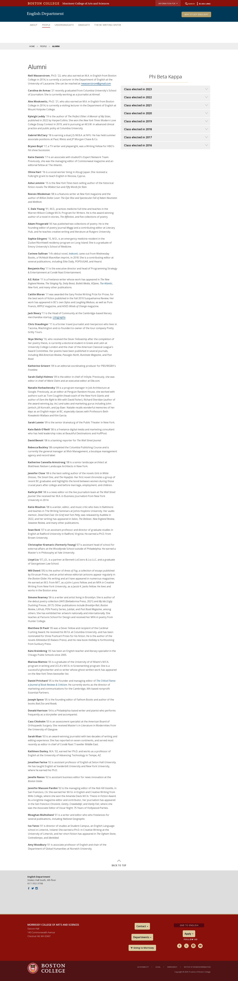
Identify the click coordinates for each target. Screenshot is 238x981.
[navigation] (119, 25)
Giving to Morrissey (142, 947)
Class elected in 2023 (138, 89)
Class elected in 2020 (138, 113)
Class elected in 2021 (138, 105)
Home (32, 46)
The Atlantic (106, 283)
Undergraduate (64, 24)
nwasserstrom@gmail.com (96, 83)
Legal (158, 967)
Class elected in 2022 (138, 97)
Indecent (73, 253)
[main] (119, 462)
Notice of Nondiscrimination (197, 967)
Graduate (84, 24)
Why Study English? (196, 14)
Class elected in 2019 (138, 121)
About (33, 24)
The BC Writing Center (107, 24)
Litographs (59, 317)
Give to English (189, 925)
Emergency (172, 967)
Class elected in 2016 (138, 145)
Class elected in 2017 (138, 137)
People (46, 24)
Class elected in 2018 (138, 129)
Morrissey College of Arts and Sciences (85, 3)
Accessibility (143, 967)
